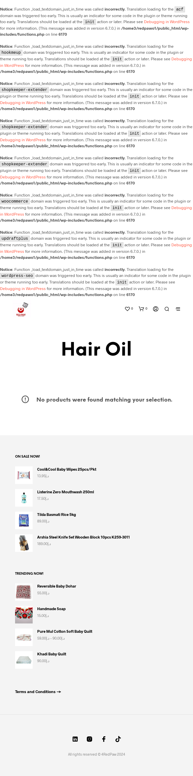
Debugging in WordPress (167, 21)
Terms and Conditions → (38, 691)
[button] (128, 308)
